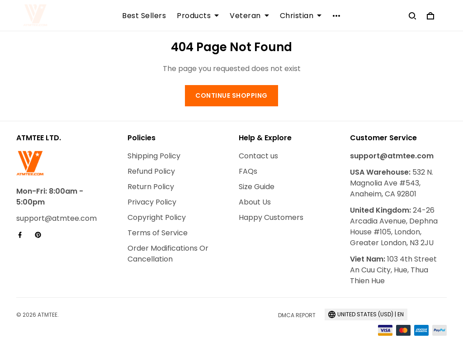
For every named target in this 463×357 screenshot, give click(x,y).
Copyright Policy (157, 217)
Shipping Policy (154, 156)
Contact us (258, 156)
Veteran (249, 15)
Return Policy (151, 186)
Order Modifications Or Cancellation (168, 253)
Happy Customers (271, 217)
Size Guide (256, 186)
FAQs (248, 171)
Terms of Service (158, 233)
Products (198, 15)
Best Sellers (144, 15)
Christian (301, 15)
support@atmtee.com (56, 218)
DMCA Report (297, 315)
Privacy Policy (152, 202)
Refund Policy (151, 171)
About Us (255, 202)
